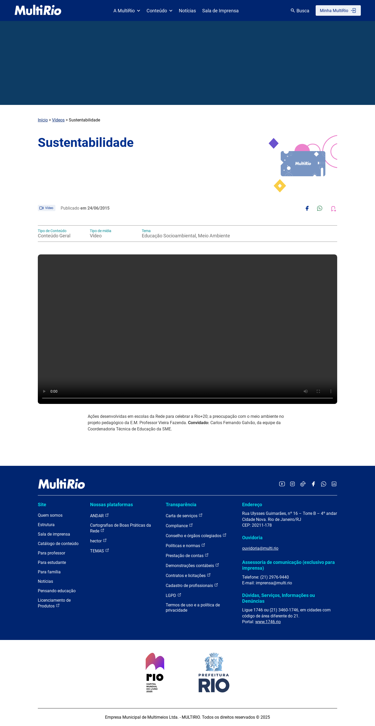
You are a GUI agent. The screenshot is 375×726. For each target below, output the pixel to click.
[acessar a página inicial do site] (38, 10)
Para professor (51, 553)
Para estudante (52, 562)
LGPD (173, 595)
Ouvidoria (252, 537)
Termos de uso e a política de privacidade (193, 607)
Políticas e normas (185, 545)
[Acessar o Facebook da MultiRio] (313, 484)
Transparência (181, 504)
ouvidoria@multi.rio (260, 548)
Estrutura (46, 524)
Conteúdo (160, 10)
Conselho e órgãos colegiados (196, 535)
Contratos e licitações (188, 575)
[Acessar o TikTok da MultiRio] (303, 484)
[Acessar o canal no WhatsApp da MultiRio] (323, 484)
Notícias (187, 10)
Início (43, 120)
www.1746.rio (268, 621)
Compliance (179, 525)
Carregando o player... (187, 329)
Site (42, 504)
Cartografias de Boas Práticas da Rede (120, 528)
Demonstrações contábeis (192, 565)
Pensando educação (57, 590)
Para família (49, 571)
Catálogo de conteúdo (58, 543)
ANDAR (99, 515)
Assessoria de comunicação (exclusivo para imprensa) (288, 565)
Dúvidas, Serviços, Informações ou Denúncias (278, 598)
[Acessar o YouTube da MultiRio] (282, 484)
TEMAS (99, 550)
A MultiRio (126, 10)
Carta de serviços (184, 515)
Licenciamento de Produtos (54, 603)
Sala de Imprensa (220, 10)
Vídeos (58, 120)
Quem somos (50, 515)
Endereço (252, 504)
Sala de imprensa (54, 534)
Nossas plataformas (111, 504)
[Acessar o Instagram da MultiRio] (292, 484)
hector (98, 540)
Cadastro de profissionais (192, 585)
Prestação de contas (187, 555)
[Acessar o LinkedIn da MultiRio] (334, 484)
